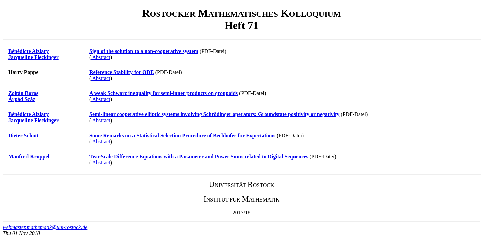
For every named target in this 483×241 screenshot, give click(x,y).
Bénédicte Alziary (28, 51)
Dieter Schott (23, 135)
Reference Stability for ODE (121, 72)
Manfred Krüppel (28, 156)
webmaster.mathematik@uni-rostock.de (45, 227)
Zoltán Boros (23, 93)
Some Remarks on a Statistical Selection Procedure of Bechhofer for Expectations (182, 135)
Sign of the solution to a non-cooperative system (143, 51)
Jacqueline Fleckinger (33, 57)
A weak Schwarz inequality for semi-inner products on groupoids (163, 93)
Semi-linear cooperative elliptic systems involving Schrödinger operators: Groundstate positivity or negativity (214, 114)
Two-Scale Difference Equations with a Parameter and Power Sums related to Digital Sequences (198, 156)
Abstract (100, 57)
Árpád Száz (21, 99)
